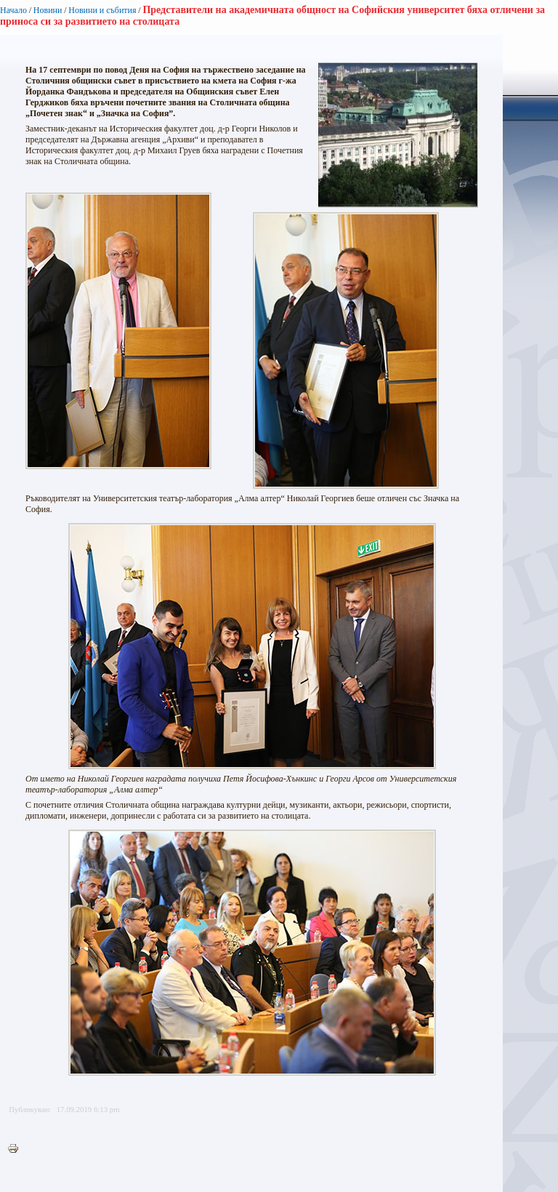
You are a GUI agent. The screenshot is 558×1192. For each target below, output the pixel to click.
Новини (47, 10)
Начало (13, 10)
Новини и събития (102, 10)
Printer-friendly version (16, 1149)
